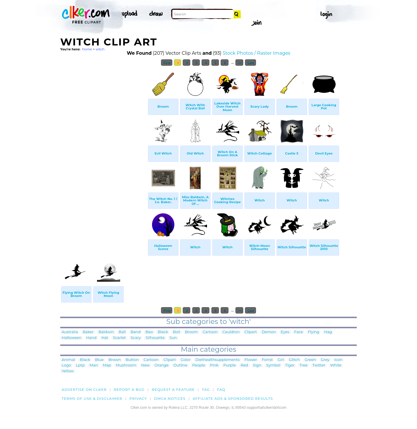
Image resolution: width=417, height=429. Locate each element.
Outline (180, 365)
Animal (68, 360)
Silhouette (155, 338)
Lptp (80, 365)
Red (244, 365)
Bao (149, 332)
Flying (313, 332)
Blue (99, 360)
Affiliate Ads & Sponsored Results (233, 398)
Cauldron (230, 332)
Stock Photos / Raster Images (256, 53)
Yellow (68, 371)
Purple (229, 365)
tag (206, 389)
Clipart (250, 332)
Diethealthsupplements (217, 360)
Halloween (71, 338)
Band (136, 332)
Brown (115, 360)
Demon (269, 332)
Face (298, 332)
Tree (303, 365)
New (145, 365)
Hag (328, 332)
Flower (250, 360)
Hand (91, 338)
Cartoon (210, 332)
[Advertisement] (103, 156)
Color (185, 360)
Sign (257, 365)
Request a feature (173, 389)
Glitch (294, 360)
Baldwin (106, 332)
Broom (191, 332)
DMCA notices (170, 398)
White (335, 365)
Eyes (285, 332)
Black (163, 332)
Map (107, 365)
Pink (214, 365)
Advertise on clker (84, 389)
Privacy (138, 398)
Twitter (318, 365)
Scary (136, 338)
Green (310, 360)
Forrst (267, 360)
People (198, 365)
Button (132, 360)
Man (93, 365)
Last (250, 62)
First (166, 62)
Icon (338, 360)
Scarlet (119, 338)
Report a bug (129, 389)
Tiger (290, 365)
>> (239, 62)
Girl (281, 360)
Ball (122, 332)
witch (100, 49)
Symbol (273, 365)
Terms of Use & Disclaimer (92, 398)
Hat (104, 338)
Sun (173, 338)
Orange (162, 365)
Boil (176, 332)
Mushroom (126, 365)
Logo (66, 365)
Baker (88, 332)
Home (87, 49)
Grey (325, 360)
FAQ (221, 389)
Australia (70, 332)
